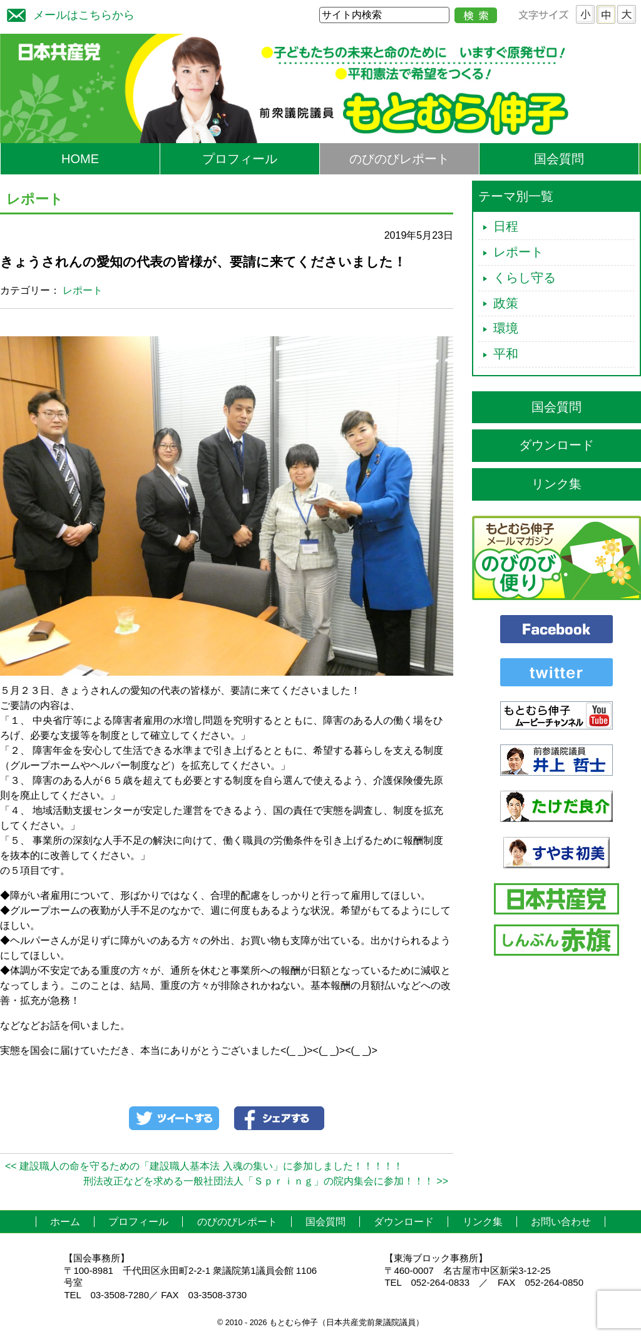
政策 (505, 303)
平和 (505, 354)
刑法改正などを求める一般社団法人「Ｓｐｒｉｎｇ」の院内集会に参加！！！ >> (265, 1181)
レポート (83, 290)
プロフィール (239, 159)
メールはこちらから (68, 13)
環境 (505, 328)
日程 (505, 226)
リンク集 (556, 484)
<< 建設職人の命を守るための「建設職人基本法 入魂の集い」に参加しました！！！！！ (204, 1166)
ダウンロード (556, 445)
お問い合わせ (561, 1221)
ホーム (65, 1221)
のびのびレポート (399, 159)
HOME (80, 159)
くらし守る (524, 277)
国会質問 (559, 159)
